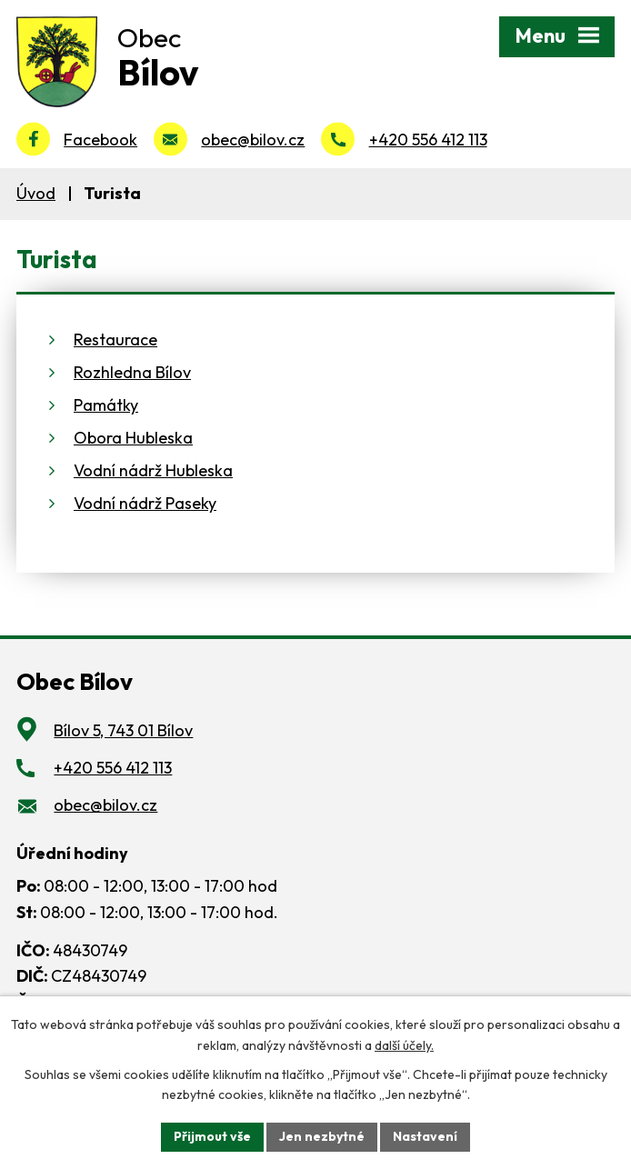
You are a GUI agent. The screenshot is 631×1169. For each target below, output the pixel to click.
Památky (106, 405)
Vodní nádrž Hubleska (153, 470)
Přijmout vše (212, 1136)
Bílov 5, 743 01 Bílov (123, 730)
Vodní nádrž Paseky (145, 503)
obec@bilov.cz (253, 139)
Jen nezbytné (322, 1136)
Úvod (35, 193)
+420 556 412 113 (428, 139)
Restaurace (115, 339)
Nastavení (425, 1136)
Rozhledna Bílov (132, 372)
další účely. (404, 1045)
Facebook (100, 139)
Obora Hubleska (133, 437)
